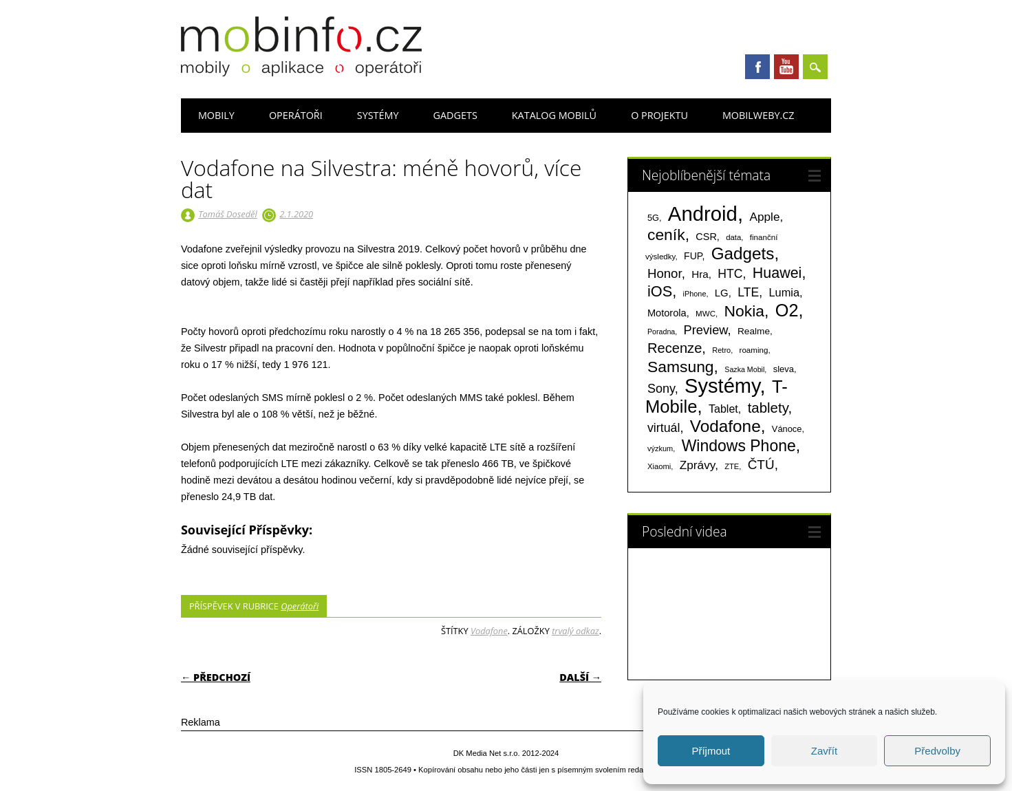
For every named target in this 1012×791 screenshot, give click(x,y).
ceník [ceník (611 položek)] (666, 234)
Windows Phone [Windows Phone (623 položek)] (739, 446)
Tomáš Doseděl (227, 214)
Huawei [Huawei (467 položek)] (777, 273)
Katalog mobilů (554, 115)
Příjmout (710, 751)
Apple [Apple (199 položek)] (764, 217)
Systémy (378, 115)
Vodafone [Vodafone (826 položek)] (725, 426)
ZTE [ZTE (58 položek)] (731, 466)
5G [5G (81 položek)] (653, 218)
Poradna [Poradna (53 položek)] (661, 331)
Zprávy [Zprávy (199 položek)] (697, 465)
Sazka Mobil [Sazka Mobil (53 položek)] (744, 369)
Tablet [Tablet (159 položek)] (723, 408)
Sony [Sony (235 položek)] (661, 389)
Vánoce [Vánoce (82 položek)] (787, 429)
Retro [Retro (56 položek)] (721, 350)
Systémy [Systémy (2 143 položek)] (722, 386)
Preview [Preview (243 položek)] (706, 330)
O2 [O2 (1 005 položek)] (787, 310)
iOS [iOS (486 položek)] (659, 291)
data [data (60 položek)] (733, 237)
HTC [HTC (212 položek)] (730, 274)
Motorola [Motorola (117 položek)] (667, 312)
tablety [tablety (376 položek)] (768, 407)
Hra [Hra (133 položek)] (700, 274)
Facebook (757, 66)
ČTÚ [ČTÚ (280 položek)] (761, 464)
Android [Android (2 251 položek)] (703, 213)
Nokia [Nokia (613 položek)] (744, 311)
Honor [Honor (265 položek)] (664, 273)
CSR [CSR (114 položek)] (706, 236)
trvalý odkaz (575, 631)
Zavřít (824, 751)
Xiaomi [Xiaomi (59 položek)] (659, 466)
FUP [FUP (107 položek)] (693, 255)
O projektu (659, 115)
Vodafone (489, 631)
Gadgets (455, 115)
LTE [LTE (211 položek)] (748, 292)
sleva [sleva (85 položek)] (783, 369)
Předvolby (937, 751)
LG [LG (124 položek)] (722, 293)
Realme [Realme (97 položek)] (754, 331)
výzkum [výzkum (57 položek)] (660, 448)
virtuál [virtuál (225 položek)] (663, 428)
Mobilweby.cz (758, 115)
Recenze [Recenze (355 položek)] (674, 348)
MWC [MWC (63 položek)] (705, 314)
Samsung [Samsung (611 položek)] (680, 367)
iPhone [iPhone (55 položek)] (695, 294)
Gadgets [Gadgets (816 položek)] (743, 253)
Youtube (786, 66)
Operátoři (296, 115)
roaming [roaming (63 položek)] (754, 350)
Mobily (216, 115)
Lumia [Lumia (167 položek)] (783, 292)
